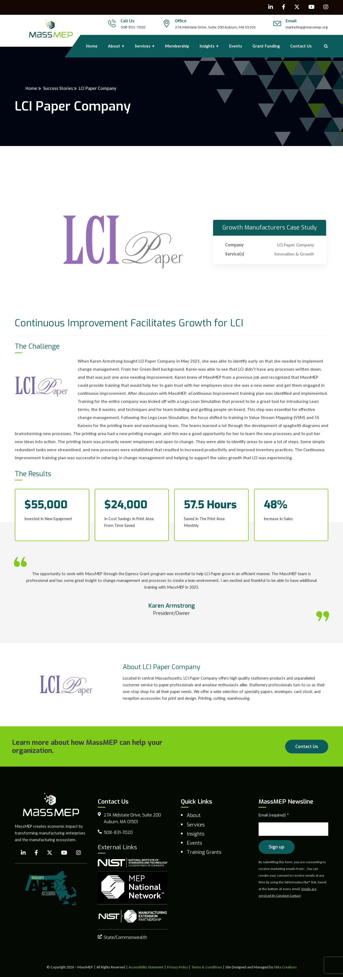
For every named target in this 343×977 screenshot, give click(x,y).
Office (181, 21)
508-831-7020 (133, 27)
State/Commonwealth (125, 937)
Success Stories (58, 88)
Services (196, 825)
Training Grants (204, 852)
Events (194, 843)
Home (31, 88)
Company (234, 245)
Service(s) (234, 254)
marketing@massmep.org (307, 27)
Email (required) (274, 815)
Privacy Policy (177, 967)
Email (291, 21)
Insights (195, 834)
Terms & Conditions (206, 967)
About (194, 815)
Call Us (127, 21)
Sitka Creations (285, 967)
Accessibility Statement (146, 967)
